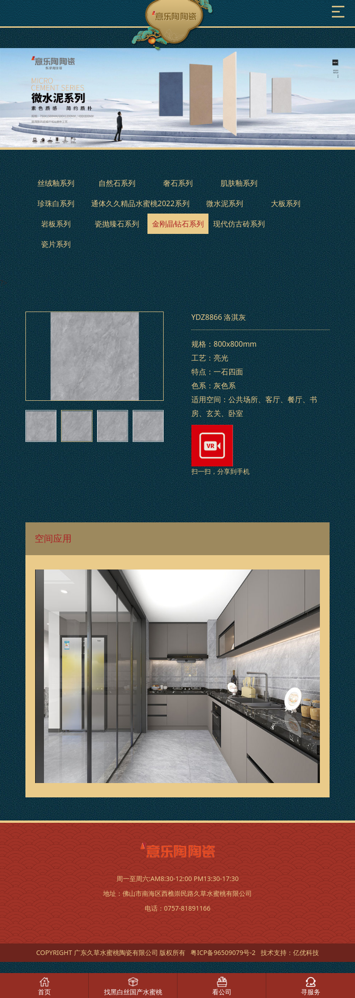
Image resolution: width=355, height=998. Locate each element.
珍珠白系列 (55, 203)
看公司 (222, 991)
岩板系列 (56, 224)
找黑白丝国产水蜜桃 (133, 991)
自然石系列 (116, 183)
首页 (44, 991)
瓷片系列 (56, 244)
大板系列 (285, 203)
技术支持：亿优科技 (290, 952)
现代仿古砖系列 (239, 224)
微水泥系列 (224, 203)
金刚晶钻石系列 (178, 224)
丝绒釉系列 (55, 183)
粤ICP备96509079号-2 (223, 952)
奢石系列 (178, 183)
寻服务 (310, 991)
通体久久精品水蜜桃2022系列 (140, 203)
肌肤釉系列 (238, 183)
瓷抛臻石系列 (117, 224)
